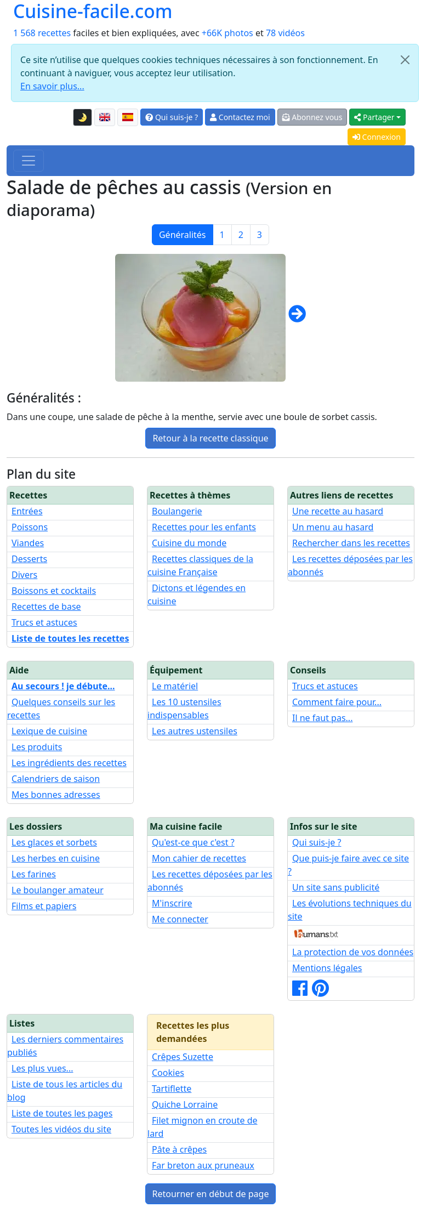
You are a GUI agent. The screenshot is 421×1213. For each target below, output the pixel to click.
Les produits (37, 747)
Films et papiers (44, 906)
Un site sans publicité (335, 887)
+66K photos (227, 33)
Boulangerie (177, 511)
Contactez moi (240, 117)
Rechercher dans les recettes (351, 543)
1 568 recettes (42, 33)
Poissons (30, 527)
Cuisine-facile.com (92, 11)
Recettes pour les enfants (204, 527)
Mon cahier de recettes (199, 858)
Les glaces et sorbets (54, 842)
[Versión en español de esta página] (127, 117)
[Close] (405, 59)
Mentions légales (327, 968)
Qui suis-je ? (171, 117)
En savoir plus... (52, 86)
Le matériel (175, 686)
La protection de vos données (352, 952)
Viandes (28, 543)
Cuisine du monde (189, 543)
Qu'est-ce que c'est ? (193, 842)
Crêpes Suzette (182, 1057)
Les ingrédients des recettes (69, 763)
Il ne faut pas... (322, 718)
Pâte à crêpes (179, 1149)
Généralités (182, 235)
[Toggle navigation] (28, 161)
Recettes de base (46, 606)
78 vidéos (285, 33)
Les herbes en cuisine (56, 858)
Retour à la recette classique (210, 438)
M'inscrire (172, 903)
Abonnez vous (312, 117)
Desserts (29, 559)
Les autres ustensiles (194, 731)
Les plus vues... (42, 1068)
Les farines (34, 874)
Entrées (27, 511)
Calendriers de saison (56, 779)
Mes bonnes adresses (56, 795)
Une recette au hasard (337, 511)
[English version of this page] (104, 117)
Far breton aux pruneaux (203, 1165)
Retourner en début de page (210, 1194)
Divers (24, 575)
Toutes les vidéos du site (61, 1129)
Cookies (168, 1073)
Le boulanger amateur (58, 890)
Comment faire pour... (337, 702)
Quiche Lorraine (185, 1104)
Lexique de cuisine (49, 731)
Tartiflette (171, 1088)
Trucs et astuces (44, 622)
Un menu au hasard (332, 527)
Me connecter (180, 919)
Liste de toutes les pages (62, 1113)
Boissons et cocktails (54, 591)
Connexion (376, 137)
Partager (374, 117)
